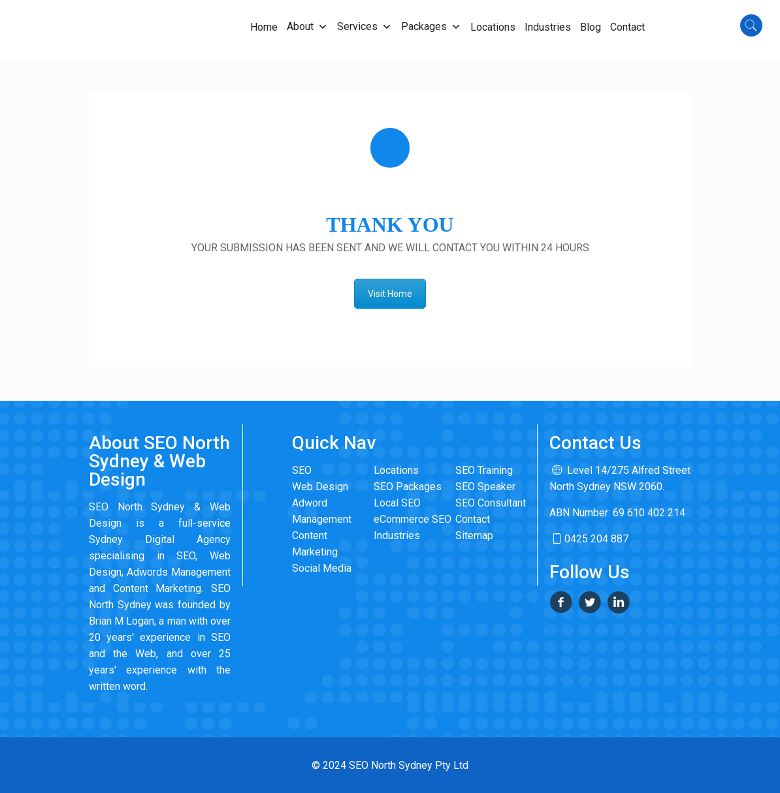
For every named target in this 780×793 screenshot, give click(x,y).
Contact (472, 519)
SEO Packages (408, 486)
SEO (302, 470)
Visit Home (390, 293)
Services (364, 27)
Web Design (320, 486)
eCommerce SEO (412, 519)
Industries (397, 535)
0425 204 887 (588, 539)
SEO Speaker (485, 486)
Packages (431, 27)
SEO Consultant (490, 503)
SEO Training (484, 470)
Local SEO (397, 503)
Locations (396, 470)
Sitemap (474, 535)
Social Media (321, 568)
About (307, 27)
